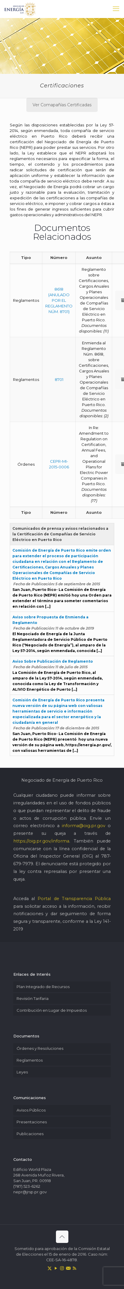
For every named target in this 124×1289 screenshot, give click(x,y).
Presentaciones (32, 1121)
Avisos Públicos (31, 1110)
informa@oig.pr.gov (83, 825)
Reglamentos (30, 1060)
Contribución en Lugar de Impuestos (52, 1010)
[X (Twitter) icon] (49, 1268)
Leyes (22, 1072)
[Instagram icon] (62, 1268)
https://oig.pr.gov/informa (41, 841)
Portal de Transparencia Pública (74, 898)
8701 (59, 379)
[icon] (68, 1268)
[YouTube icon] (56, 1268)
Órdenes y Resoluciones (40, 1048)
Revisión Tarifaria (33, 998)
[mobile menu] (116, 9)
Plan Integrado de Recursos (43, 986)
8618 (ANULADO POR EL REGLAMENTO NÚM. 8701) (59, 300)
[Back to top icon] (62, 1237)
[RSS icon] (74, 1268)
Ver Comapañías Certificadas (62, 104)
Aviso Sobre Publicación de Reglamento (52, 661)
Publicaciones (30, 1133)
